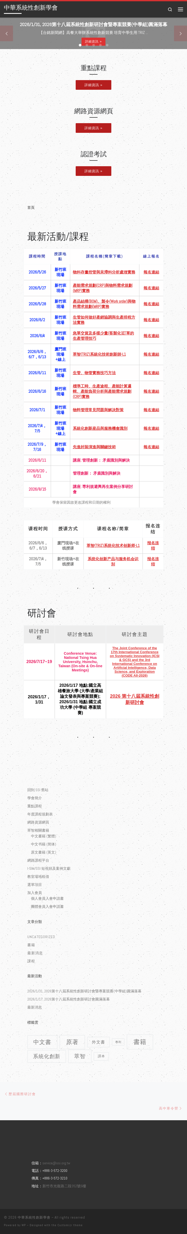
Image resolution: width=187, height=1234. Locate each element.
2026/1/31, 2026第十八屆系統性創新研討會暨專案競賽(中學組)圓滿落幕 (84, 991)
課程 (31, 961)
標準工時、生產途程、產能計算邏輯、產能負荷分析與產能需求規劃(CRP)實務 (102, 391)
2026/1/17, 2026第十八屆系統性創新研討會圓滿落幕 (68, 999)
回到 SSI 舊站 (37, 790)
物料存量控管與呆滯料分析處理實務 (104, 272)
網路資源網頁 (38, 822)
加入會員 (34, 892)
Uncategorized (41, 936)
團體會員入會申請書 (47, 906)
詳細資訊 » (93, 41)
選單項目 (34, 884)
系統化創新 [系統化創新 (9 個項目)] (46, 1056)
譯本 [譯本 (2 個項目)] (101, 1056)
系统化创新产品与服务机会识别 (113, 561)
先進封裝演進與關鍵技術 (94, 446)
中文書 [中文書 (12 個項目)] (42, 1042)
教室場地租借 (38, 876)
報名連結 (151, 272)
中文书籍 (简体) (43, 844)
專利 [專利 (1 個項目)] (118, 1042)
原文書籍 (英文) (43, 852)
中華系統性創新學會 (34, 1217)
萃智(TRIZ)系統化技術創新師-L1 (99, 354)
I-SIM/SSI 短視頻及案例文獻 (48, 868)
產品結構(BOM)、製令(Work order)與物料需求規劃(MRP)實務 (104, 304)
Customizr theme (70, 1225)
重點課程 (34, 806)
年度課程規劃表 (40, 814)
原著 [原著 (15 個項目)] (72, 1042)
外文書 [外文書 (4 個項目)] (98, 1042)
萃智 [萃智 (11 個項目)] (80, 1056)
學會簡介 (34, 798)
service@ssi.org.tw (56, 1163)
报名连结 (153, 545)
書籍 (31, 945)
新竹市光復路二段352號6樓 (64, 1186)
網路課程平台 (38, 860)
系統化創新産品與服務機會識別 (100, 428)
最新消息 (35, 953)
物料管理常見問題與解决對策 (98, 409)
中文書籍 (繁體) (43, 836)
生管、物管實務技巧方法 (94, 372)
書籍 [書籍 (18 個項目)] (139, 1041)
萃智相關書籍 (38, 830)
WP (24, 1225)
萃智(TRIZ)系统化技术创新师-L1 (113, 545)
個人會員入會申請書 (47, 898)
